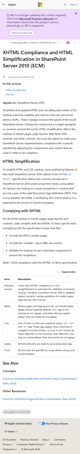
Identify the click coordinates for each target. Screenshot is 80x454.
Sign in (73, 4)
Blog (45, 439)
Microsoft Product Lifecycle (36, 18)
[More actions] (74, 42)
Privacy (6, 444)
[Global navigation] (3, 5)
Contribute (59, 439)
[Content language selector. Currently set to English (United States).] (18, 423)
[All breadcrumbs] (6, 42)
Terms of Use (56, 444)
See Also (9, 94)
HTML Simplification (15, 90)
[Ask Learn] (68, 42)
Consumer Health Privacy (30, 444)
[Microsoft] (40, 4)
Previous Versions (29, 439)
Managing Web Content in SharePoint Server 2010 (35, 42)
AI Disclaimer (9, 439)
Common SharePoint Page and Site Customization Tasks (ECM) (39, 399)
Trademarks (9, 449)
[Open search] (65, 5)
